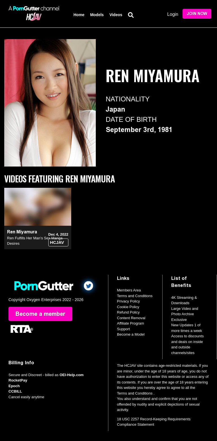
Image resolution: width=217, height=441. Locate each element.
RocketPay (17, 380)
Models (97, 14)
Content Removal (131, 318)
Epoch (14, 386)
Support (123, 329)
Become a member (40, 313)
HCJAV (57, 242)
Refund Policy (128, 312)
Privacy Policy (128, 301)
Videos (115, 14)
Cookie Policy (128, 307)
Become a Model (131, 334)
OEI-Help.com (72, 375)
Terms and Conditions (135, 296)
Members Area (129, 290)
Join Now (197, 13)
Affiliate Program (130, 323)
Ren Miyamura (22, 232)
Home (78, 14)
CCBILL (15, 391)
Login (172, 14)
